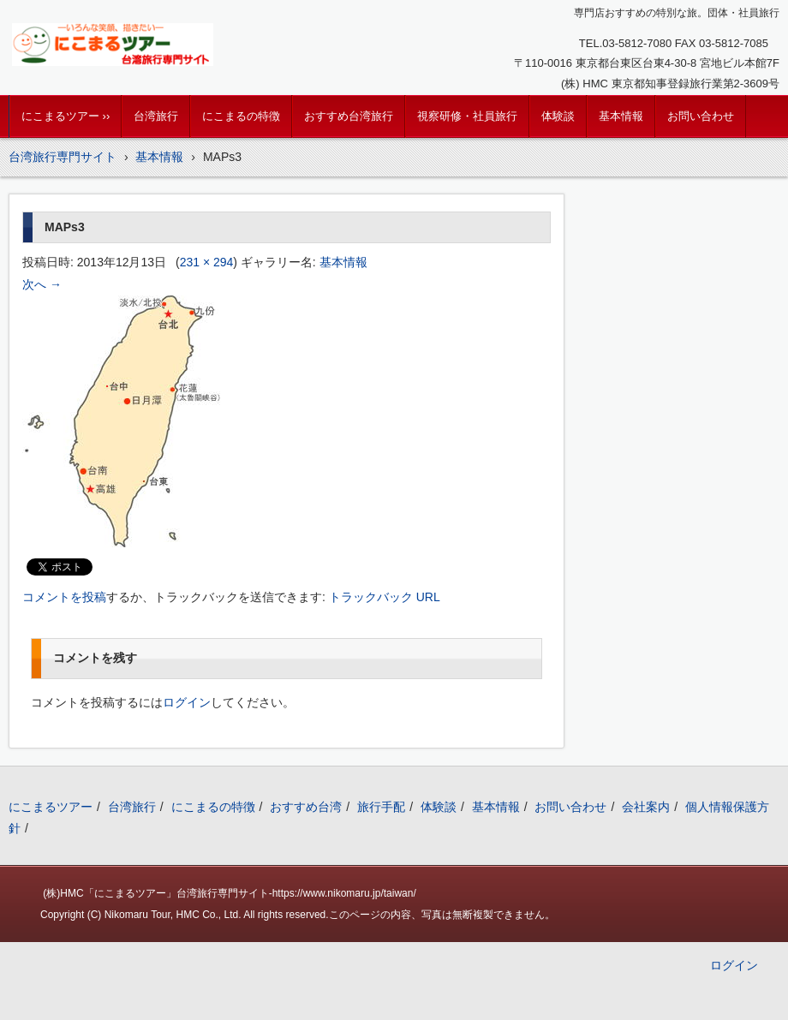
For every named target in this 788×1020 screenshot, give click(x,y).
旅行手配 (381, 807)
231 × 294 (207, 262)
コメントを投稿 (64, 597)
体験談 (558, 116)
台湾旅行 (156, 116)
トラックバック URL (384, 597)
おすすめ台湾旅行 (348, 116)
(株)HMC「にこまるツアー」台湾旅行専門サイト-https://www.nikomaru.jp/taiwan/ (229, 893)
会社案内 (646, 807)
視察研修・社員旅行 (467, 116)
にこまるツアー (51, 807)
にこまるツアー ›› (65, 116)
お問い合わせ (700, 116)
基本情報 (621, 116)
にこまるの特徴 (241, 116)
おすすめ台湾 (306, 807)
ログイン (187, 702)
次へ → (42, 284)
